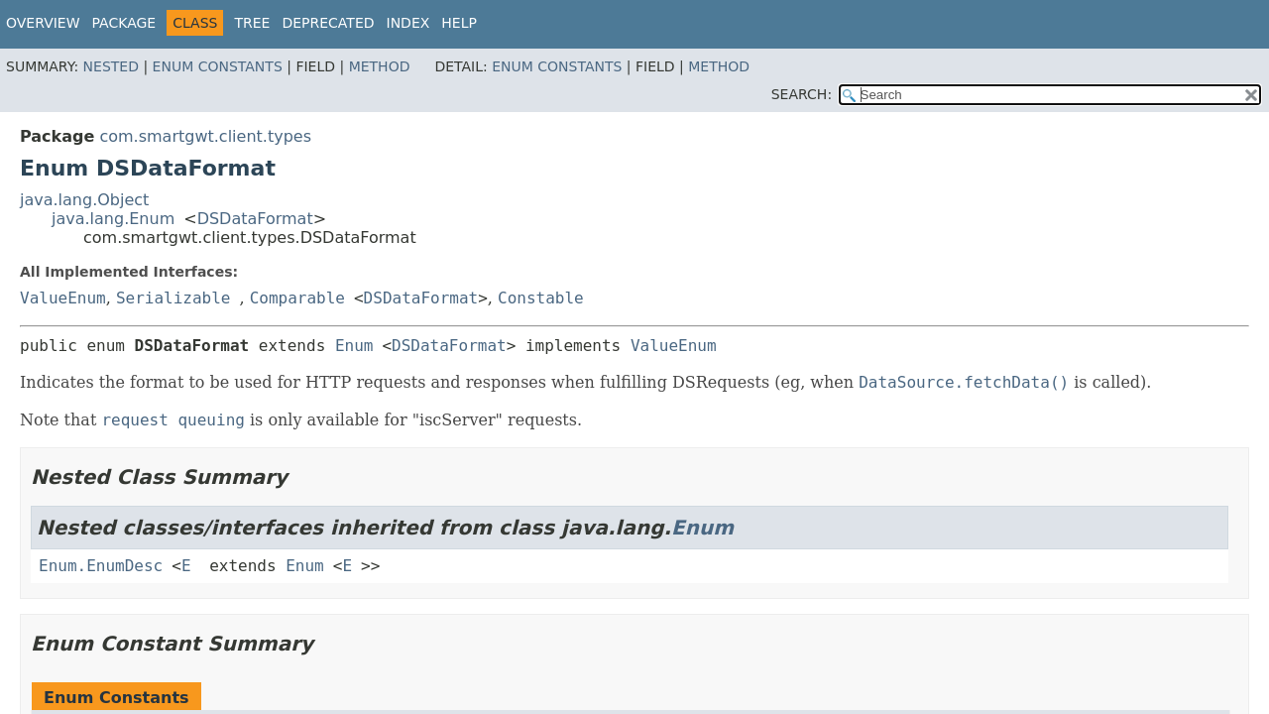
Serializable (173, 298)
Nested (111, 66)
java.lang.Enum (113, 218)
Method (379, 66)
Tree (252, 23)
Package (124, 23)
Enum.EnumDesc (101, 565)
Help (459, 23)
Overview (43, 23)
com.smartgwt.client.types (205, 136)
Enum (354, 345)
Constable (541, 298)
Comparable (297, 298)
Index (408, 23)
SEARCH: (801, 94)
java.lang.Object (84, 199)
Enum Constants (218, 66)
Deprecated (328, 23)
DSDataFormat (255, 218)
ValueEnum (63, 298)
